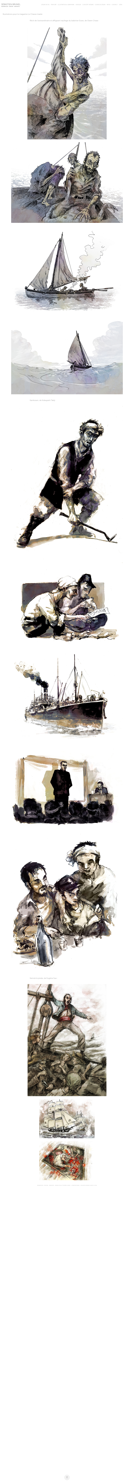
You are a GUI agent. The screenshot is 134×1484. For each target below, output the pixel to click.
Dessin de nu (45, 4)
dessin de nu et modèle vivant (62, 1185)
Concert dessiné (88, 4)
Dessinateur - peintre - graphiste (10, 6)
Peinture (53, 4)
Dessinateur (40, 1185)
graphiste (51, 1185)
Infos (108, 4)
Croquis (78, 4)
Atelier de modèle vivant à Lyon (88, 1185)
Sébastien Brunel (10, 4)
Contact (115, 4)
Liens (120, 4)
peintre (46, 1185)
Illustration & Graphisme (66, 4)
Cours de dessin (100, 4)
